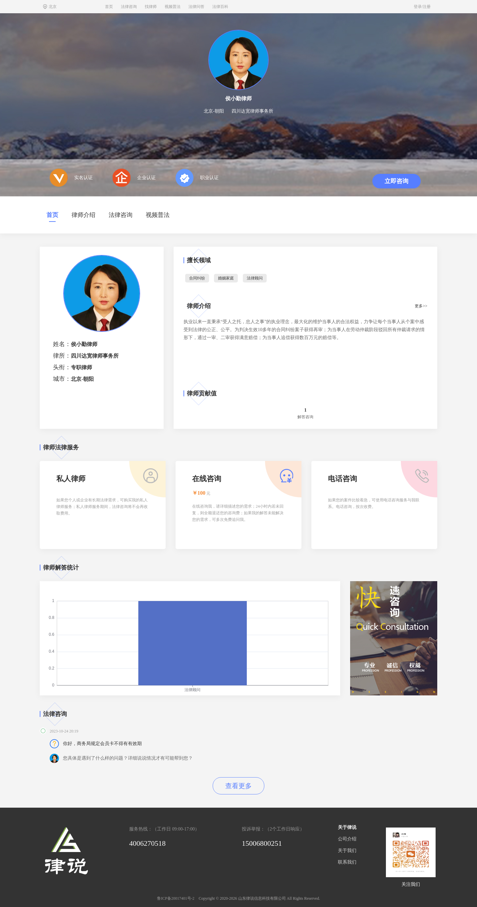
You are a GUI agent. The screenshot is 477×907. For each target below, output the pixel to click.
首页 (109, 6)
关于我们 (347, 850)
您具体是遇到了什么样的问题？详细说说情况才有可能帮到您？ (128, 758)
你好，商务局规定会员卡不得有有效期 (102, 743)
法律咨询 (129, 6)
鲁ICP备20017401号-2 (175, 898)
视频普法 (173, 6)
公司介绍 (347, 838)
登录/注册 (422, 6)
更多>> (421, 306)
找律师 (151, 6)
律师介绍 (83, 215)
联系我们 (347, 862)
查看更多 (238, 785)
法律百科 (220, 6)
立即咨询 (396, 181)
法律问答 (196, 6)
